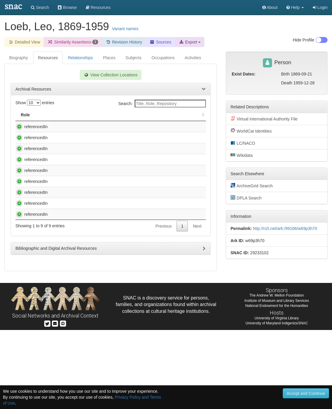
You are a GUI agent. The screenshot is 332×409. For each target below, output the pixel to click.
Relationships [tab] (80, 57)
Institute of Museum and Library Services (276, 379)
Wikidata (241, 155)
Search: (162, 103)
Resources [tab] (48, 57)
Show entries (34, 103)
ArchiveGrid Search (252, 185)
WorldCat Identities (251, 130)
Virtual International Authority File (264, 118)
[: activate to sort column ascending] (200, 115)
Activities (193, 57)
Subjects (134, 57)
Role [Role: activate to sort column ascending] (25, 114)
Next (197, 309)
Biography (18, 57)
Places (109, 57)
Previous (163, 309)
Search (40, 7)
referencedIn (30, 126)
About (270, 7)
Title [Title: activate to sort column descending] (54, 114)
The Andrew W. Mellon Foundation (277, 374)
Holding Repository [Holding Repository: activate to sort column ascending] (162, 114)
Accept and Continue (306, 393)
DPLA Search (246, 197)
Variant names (125, 28)
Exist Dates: (243, 74)
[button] (295, 7)
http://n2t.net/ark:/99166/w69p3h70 (285, 228)
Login (320, 7)
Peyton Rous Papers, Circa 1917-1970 (83, 228)
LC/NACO (243, 143)
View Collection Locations (110, 75)
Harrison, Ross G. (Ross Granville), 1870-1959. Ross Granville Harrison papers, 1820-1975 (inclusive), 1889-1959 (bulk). (89, 155)
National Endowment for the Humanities (276, 384)
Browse (67, 7)
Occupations (163, 57)
